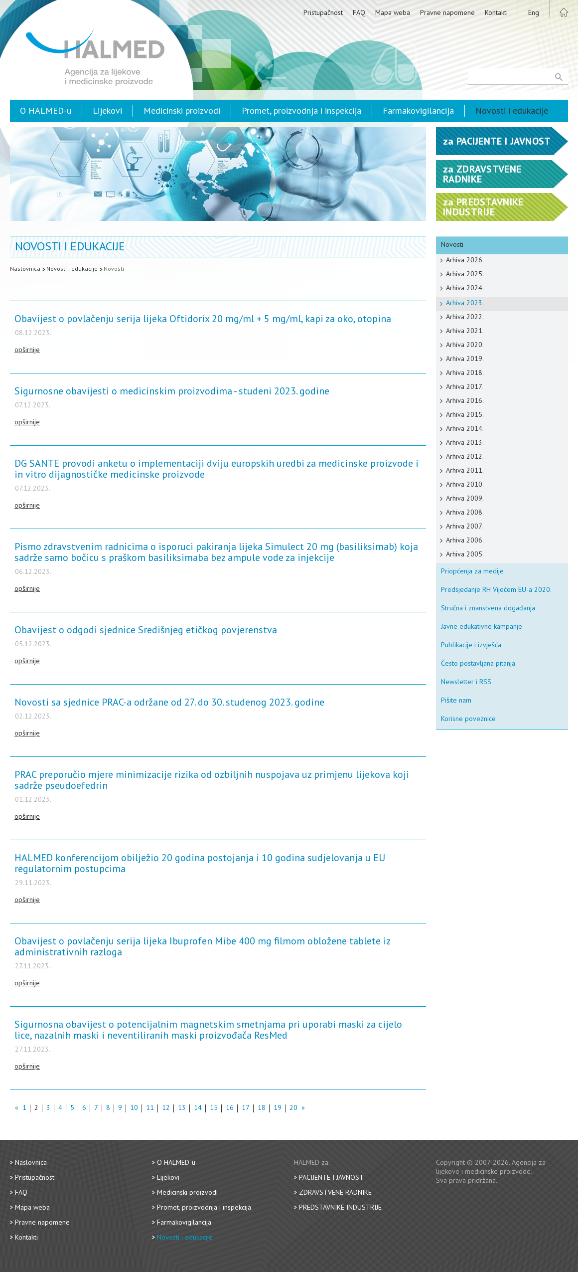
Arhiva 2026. (465, 259)
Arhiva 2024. (465, 287)
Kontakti (496, 12)
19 (278, 1108)
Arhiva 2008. (465, 512)
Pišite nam (456, 700)
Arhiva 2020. (465, 344)
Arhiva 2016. (465, 400)
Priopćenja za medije (472, 570)
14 (198, 1108)
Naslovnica (25, 268)
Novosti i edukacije (511, 110)
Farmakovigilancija (418, 110)
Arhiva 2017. (464, 386)
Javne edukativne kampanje (481, 626)
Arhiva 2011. (465, 470)
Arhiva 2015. (465, 414)
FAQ (359, 12)
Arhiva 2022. (465, 316)
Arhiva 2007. (464, 526)
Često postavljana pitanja (478, 663)
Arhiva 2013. (465, 442)
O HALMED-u (45, 110)
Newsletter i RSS (466, 681)
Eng (533, 12)
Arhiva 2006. (465, 540)
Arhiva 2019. (465, 358)
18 (262, 1108)
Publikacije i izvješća (471, 644)
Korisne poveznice (468, 718)
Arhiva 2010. (465, 484)
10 (134, 1108)
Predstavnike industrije (340, 1207)
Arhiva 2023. (465, 302)
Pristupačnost (323, 12)
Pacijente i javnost (331, 1177)
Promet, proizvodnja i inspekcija (301, 110)
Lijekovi (107, 110)
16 (230, 1108)
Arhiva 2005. (465, 553)
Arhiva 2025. (465, 273)
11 (150, 1108)
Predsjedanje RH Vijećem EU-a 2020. (496, 589)
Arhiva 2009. (465, 498)
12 (166, 1108)
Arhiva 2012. (465, 456)
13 (182, 1108)
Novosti (114, 268)
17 (246, 1108)
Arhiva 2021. (465, 330)
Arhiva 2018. (465, 372)
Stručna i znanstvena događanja (488, 607)
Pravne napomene (447, 12)
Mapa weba (392, 12)
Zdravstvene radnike (335, 1192)
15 (214, 1108)
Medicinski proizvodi (182, 110)
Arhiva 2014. (465, 428)
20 (293, 1108)
